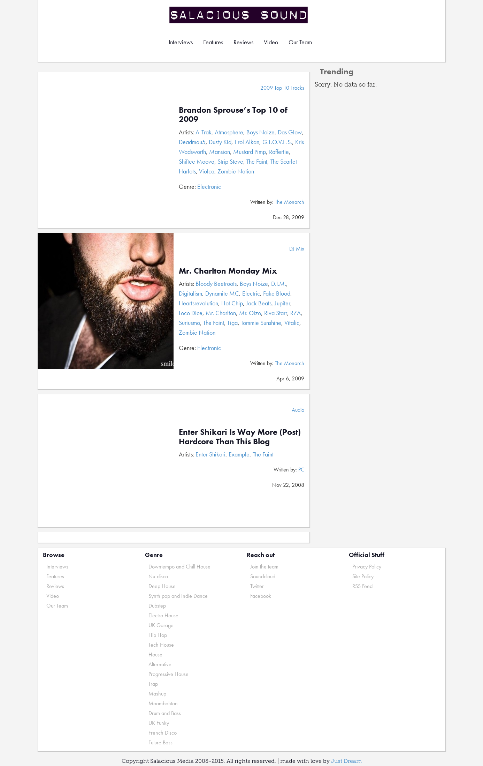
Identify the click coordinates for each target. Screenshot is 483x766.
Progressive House (168, 674)
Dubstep (157, 605)
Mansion (219, 152)
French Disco (162, 732)
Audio (298, 410)
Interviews (181, 42)
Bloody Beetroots (216, 284)
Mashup (157, 693)
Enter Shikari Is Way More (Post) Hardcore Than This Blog (240, 436)
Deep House (162, 586)
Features (213, 42)
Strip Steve (230, 161)
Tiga (232, 323)
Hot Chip (232, 303)
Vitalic (291, 323)
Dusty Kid (220, 142)
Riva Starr (275, 313)
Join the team (264, 566)
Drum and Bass (164, 713)
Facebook (260, 596)
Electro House (163, 615)
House (155, 654)
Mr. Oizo (250, 313)
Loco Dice (190, 313)
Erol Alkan (247, 142)
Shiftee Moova (196, 161)
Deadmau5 (192, 142)
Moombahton (163, 703)
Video (271, 42)
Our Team (300, 42)
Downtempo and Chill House (179, 566)
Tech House (161, 644)
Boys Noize (260, 132)
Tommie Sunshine (261, 323)
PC (301, 469)
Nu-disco (158, 576)
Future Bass (160, 742)
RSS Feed (362, 586)
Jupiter (282, 303)
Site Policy (363, 576)
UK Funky (158, 723)
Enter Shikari (210, 454)
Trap (153, 683)
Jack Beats (258, 303)
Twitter (257, 586)
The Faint (256, 161)
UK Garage (161, 625)
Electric (251, 293)
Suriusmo (189, 323)
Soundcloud (262, 576)
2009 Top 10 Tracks (282, 87)
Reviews (243, 42)
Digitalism (190, 293)
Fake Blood (276, 293)
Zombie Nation (235, 171)
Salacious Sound (239, 14)
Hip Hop (157, 635)
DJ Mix (296, 248)
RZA (295, 313)
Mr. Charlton (221, 313)
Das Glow (290, 132)
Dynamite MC (222, 293)
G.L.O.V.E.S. (277, 142)
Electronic (209, 187)
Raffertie (279, 152)
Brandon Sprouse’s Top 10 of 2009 (233, 114)
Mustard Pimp (249, 152)
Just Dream (346, 761)
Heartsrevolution (198, 303)
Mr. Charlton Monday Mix (228, 270)
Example (239, 454)
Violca (206, 171)
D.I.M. (278, 284)
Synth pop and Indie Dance (178, 596)
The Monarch (289, 202)
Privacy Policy (366, 566)
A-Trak (204, 132)
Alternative (159, 664)
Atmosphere (229, 132)
